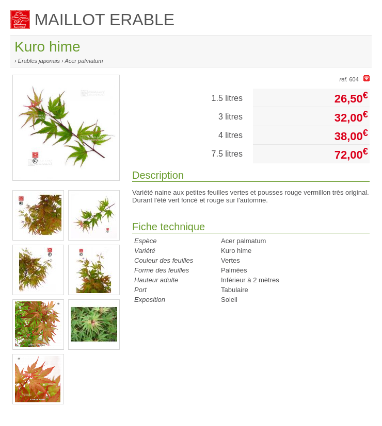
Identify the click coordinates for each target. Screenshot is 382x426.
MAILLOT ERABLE (92, 19)
